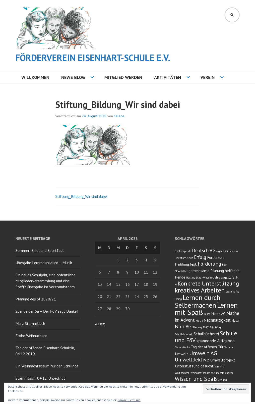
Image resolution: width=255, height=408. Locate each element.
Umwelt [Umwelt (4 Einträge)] (181, 353)
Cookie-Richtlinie (129, 400)
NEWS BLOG (73, 77)
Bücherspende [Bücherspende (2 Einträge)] (183, 251)
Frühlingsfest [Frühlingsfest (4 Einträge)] (186, 264)
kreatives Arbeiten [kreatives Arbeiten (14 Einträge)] (200, 290)
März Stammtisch (30, 323)
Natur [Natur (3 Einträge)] (235, 320)
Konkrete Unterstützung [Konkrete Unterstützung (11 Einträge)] (208, 283)
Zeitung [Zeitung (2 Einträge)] (222, 380)
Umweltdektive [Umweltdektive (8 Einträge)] (192, 359)
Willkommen (35, 77)
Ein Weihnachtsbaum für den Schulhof (46, 365)
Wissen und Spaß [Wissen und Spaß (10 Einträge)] (196, 378)
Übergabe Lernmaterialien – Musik (43, 262)
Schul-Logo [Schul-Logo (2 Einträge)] (216, 327)
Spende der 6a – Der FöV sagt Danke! (46, 311)
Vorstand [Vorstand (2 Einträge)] (220, 366)
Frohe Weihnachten (31, 335)
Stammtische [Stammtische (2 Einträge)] (182, 347)
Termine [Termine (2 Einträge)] (228, 347)
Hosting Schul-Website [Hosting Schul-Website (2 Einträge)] (199, 277)
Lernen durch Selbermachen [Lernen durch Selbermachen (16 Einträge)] (197, 301)
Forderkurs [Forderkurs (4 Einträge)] (215, 257)
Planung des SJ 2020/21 (35, 298)
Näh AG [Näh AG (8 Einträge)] (183, 326)
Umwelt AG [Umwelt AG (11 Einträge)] (203, 353)
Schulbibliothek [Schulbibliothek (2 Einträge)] (183, 334)
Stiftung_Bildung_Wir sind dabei (81, 196)
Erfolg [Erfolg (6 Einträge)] (200, 257)
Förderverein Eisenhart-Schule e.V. (92, 57)
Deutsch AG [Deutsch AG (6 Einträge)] (203, 250)
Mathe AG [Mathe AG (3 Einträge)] (218, 313)
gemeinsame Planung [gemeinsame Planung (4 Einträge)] (206, 270)
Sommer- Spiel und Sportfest (39, 250)
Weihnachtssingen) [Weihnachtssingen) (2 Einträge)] (222, 373)
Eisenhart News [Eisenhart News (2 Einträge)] (184, 258)
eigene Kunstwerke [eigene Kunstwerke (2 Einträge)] (227, 251)
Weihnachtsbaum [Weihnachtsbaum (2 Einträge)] (200, 373)
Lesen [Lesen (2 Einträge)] (207, 314)
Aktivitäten (167, 77)
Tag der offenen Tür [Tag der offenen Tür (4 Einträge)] (207, 346)
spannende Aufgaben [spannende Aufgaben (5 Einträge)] (215, 341)
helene (119, 116)
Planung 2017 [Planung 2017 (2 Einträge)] (200, 327)
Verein (207, 77)
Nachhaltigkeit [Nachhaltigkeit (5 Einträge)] (217, 320)
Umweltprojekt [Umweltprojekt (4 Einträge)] (222, 359)
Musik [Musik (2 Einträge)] (199, 320)
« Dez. (100, 323)
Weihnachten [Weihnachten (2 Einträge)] (182, 373)
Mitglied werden (123, 77)
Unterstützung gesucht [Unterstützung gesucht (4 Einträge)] (194, 365)
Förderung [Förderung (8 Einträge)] (209, 263)
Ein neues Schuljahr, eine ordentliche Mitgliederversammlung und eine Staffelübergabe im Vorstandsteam (45, 280)
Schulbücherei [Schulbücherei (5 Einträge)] (206, 334)
